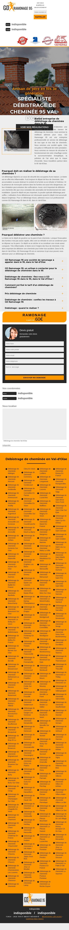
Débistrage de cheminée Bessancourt (13, 666)
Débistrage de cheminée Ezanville (29, 625)
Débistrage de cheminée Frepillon (29, 676)
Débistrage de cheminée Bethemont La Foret (13, 675)
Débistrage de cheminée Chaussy (13, 851)
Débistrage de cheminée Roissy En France (61, 472)
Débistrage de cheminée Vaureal (61, 712)
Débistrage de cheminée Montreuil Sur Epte (45, 658)
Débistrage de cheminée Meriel (45, 582)
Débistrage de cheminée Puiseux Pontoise (45, 874)
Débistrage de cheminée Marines (45, 540)
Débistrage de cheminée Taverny (61, 650)
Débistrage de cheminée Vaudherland (61, 704)
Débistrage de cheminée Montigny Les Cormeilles (45, 624)
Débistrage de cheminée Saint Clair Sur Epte (61, 509)
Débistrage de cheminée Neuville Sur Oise (45, 724)
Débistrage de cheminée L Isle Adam (29, 846)
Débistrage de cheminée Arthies (13, 538)
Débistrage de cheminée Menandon (61, 837)
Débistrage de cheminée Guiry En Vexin (29, 780)
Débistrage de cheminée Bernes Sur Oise (13, 649)
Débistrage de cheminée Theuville (61, 666)
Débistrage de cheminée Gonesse (29, 737)
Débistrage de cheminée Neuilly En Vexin (45, 713)
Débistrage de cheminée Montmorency (45, 649)
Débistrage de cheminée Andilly (13, 503)
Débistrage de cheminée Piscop (45, 808)
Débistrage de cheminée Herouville (29, 830)
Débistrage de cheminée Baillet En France (13, 583)
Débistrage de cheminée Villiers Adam (61, 792)
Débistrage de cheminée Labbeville (29, 875)
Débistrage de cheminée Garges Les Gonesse (29, 711)
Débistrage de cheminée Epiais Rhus (29, 590)
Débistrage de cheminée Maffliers (45, 503)
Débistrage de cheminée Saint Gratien (61, 536)
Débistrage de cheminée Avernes (13, 574)
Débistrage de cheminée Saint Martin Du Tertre (61, 556)
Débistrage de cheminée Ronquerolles (61, 481)
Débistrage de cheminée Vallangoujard (61, 688)
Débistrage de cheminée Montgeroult (45, 615)
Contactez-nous (35, 919)
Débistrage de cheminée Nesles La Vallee (45, 703)
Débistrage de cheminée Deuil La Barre (29, 529)
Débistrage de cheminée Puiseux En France (45, 864)
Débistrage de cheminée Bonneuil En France (13, 712)
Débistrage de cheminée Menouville (45, 566)
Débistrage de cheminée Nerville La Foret (45, 693)
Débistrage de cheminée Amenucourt (13, 495)
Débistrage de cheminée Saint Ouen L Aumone (61, 566)
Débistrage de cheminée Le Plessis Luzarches (45, 838)
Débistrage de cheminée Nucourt (45, 751)
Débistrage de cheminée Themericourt (61, 658)
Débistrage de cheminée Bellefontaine (13, 629)
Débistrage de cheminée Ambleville (13, 487)
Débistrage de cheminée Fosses (29, 643)
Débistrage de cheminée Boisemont (13, 693)
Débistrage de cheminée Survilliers (61, 642)
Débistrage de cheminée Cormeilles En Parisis (29, 491)
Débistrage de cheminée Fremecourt (29, 668)
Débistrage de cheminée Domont (29, 538)
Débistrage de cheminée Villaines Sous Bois (61, 764)
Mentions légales (52, 917)
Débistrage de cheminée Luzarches (45, 495)
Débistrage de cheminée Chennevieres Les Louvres (13, 869)
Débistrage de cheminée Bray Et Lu (13, 738)
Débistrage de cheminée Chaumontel (13, 843)
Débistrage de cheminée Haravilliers (29, 789)
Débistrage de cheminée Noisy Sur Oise (45, 742)
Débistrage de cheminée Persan (45, 792)
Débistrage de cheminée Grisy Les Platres (29, 762)
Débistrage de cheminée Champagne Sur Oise (13, 797)
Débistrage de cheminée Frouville (29, 694)
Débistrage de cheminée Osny (45, 768)
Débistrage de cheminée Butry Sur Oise (13, 780)
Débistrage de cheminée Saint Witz (61, 583)
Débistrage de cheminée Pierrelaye (45, 800)
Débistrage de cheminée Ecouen (29, 554)
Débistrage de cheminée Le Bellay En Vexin (13, 620)
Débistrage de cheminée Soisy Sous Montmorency (61, 633)
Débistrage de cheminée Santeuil (61, 600)
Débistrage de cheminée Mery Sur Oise (45, 590)
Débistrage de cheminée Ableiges (13, 471)
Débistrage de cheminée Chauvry (13, 859)
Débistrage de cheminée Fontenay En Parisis (29, 634)
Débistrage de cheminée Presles (45, 855)
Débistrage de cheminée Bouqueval (13, 729)
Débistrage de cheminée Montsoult (45, 668)
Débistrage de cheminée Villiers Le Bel (61, 800)
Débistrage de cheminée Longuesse (45, 479)
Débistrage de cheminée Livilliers (45, 471)
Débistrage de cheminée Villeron (61, 773)
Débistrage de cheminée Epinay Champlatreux (29, 600)
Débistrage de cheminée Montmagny (45, 641)
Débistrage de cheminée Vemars (61, 721)
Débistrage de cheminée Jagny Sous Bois (29, 855)
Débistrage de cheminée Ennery (29, 572)
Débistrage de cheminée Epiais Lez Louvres (29, 581)
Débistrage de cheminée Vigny (61, 755)
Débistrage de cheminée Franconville (29, 651)
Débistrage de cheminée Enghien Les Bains (29, 563)
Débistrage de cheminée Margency (45, 532)
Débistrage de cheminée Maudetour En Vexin (45, 557)
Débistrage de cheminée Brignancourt (13, 754)
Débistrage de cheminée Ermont (29, 617)
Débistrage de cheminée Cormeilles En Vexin (29, 502)
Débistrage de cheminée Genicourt (29, 728)
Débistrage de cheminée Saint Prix (61, 575)
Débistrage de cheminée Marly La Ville (45, 548)
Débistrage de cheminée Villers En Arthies (61, 782)
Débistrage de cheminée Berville (13, 658)
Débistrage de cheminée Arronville (13, 529)
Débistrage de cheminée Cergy (13, 788)
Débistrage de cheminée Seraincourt (61, 616)
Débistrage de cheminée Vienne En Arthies (61, 746)
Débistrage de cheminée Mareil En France (45, 522)
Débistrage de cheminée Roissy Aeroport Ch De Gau (61, 826)
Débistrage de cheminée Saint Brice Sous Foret (61, 498)
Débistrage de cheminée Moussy (45, 684)
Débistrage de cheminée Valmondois (61, 696)
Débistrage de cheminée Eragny (29, 609)
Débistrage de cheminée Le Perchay (45, 784)
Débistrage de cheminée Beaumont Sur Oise (13, 610)
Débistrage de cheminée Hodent (29, 838)
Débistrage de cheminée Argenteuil (13, 511)
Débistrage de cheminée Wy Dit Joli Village (61, 816)
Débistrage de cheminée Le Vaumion (61, 871)
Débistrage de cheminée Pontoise (45, 847)
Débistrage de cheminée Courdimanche (29, 521)
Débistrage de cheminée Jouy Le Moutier (29, 865)
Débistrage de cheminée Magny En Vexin (45, 512)
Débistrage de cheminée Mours (45, 676)
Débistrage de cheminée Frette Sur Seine (29, 685)
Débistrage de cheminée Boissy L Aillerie (13, 702)
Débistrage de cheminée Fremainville (29, 659)
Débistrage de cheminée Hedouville (29, 814)
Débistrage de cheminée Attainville (13, 556)
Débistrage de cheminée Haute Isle (29, 798)
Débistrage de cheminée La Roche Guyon (45, 884)
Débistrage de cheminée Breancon (13, 746)
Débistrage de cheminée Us (61, 681)
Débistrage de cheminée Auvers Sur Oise (13, 565)
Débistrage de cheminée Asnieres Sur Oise (13, 547)
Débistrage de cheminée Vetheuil (61, 728)
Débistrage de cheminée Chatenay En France (13, 834)
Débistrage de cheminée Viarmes (61, 737)
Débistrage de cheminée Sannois (61, 592)
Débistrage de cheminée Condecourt (29, 482)
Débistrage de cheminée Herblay (29, 822)
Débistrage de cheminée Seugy (61, 624)
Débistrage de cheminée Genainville (29, 721)
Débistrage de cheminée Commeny (29, 474)
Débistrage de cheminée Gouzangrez (29, 753)
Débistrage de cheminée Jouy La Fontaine (61, 846)
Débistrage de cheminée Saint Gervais (61, 528)
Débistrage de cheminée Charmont (13, 817)
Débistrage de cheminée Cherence (13, 878)
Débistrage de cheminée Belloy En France (13, 639)
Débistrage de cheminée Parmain (45, 776)
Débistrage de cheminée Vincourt (61, 855)
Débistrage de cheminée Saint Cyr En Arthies (61, 519)
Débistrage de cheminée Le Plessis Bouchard (45, 817)
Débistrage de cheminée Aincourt (13, 479)
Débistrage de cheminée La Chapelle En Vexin (13, 808)
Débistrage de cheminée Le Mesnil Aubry (45, 599)
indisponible (19, 24)
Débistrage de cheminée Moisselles (45, 607)
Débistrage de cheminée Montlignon (45, 633)
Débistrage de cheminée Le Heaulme (29, 806)
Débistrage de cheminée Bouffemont (13, 722)
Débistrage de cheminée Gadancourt (29, 702)
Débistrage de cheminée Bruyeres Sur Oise (13, 763)
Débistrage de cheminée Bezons (13, 685)
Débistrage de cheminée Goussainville (29, 745)
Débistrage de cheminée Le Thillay (61, 674)
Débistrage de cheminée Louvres (45, 487)
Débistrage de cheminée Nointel (45, 733)
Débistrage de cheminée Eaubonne (29, 546)
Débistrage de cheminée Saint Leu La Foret (61, 545)
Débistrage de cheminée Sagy (61, 489)
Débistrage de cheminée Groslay (29, 771)
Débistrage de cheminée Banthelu (13, 593)
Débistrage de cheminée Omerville (45, 759)
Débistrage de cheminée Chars (13, 825)
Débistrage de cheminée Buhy (13, 772)
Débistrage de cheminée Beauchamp (13, 601)
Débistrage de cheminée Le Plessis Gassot (45, 827)
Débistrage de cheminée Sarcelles (61, 608)
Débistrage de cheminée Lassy (29, 883)
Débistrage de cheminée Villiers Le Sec (61, 808)
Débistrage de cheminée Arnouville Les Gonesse (13, 520)
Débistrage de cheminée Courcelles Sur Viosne (29, 512)
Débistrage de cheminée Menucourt (45, 574)
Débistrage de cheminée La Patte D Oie (61, 863)
